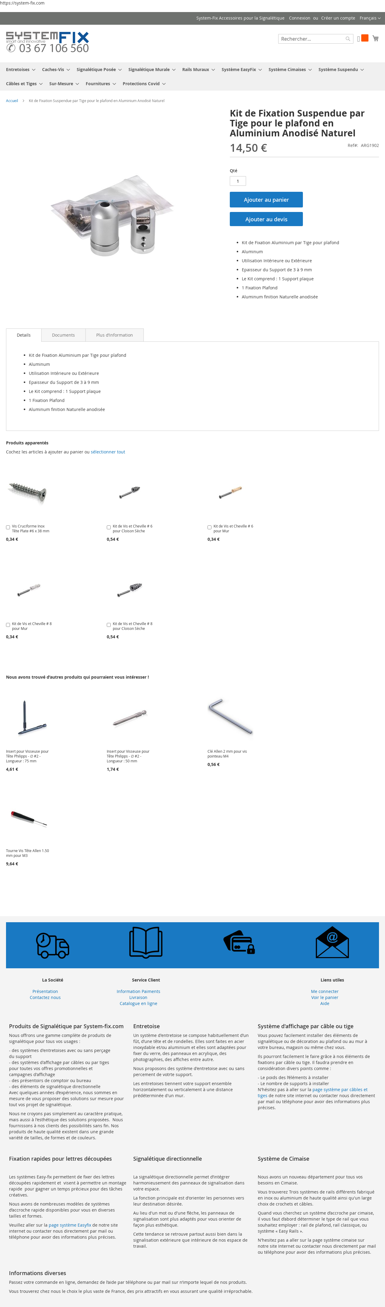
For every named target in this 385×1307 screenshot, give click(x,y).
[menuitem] (18, 69)
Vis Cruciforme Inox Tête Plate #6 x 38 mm (30, 528)
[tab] (24, 335)
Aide (324, 1003)
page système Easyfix (70, 1225)
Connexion (299, 18)
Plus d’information (114, 335)
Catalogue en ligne (138, 1003)
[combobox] (315, 39)
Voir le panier (324, 997)
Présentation (45, 991)
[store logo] (47, 43)
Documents (63, 335)
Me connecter (325, 991)
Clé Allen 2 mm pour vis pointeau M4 (227, 753)
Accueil (12, 100)
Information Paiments (138, 991)
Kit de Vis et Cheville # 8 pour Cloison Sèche (132, 626)
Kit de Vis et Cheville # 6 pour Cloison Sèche (132, 528)
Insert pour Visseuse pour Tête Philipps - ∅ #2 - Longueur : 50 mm (128, 756)
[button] (370, 18)
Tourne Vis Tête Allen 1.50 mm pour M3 (27, 853)
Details (24, 335)
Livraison (138, 997)
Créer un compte (338, 18)
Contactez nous (45, 997)
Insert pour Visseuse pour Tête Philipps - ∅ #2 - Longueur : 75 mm (27, 756)
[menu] (192, 76)
